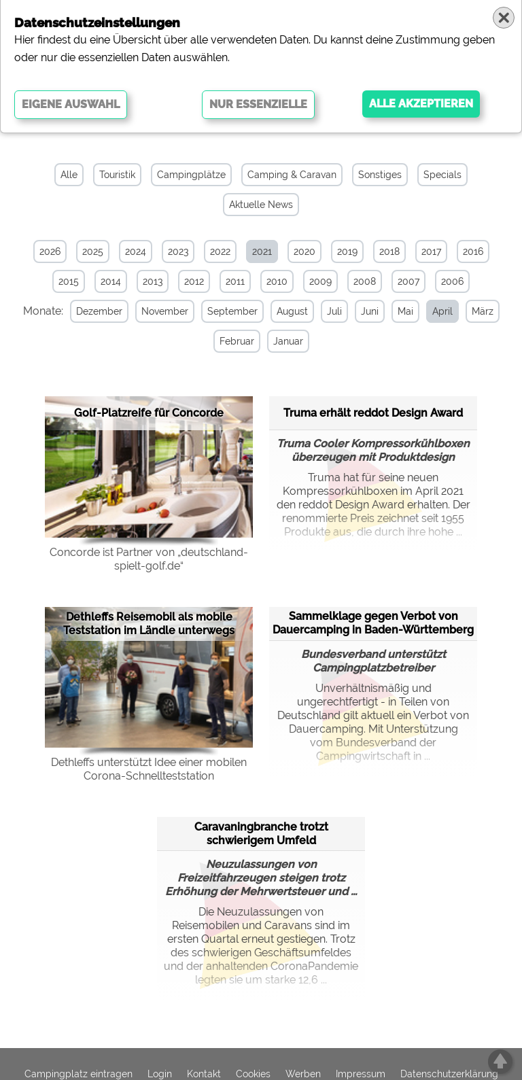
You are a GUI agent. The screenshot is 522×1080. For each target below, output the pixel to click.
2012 (194, 281)
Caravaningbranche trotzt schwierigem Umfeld (261, 833)
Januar (288, 341)
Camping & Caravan (291, 174)
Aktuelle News (261, 204)
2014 (111, 281)
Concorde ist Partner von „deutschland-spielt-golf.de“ (149, 559)
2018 (389, 251)
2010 (277, 281)
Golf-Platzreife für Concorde (149, 412)
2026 (49, 251)
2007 (408, 281)
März (482, 311)
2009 (320, 281)
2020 (304, 251)
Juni (370, 311)
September (232, 311)
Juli (334, 311)
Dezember (99, 311)
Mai (405, 311)
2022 (220, 251)
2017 (431, 251)
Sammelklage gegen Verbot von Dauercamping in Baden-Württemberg (373, 623)
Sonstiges (380, 174)
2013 (152, 281)
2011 (235, 281)
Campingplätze (191, 174)
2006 (452, 281)
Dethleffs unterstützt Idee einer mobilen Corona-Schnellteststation (149, 769)
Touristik (117, 174)
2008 (364, 281)
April (442, 311)
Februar (237, 341)
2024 (135, 251)
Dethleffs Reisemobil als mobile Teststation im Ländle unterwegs (148, 623)
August (292, 311)
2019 (347, 251)
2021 (262, 251)
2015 (68, 281)
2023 (178, 251)
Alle (68, 174)
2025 (92, 251)
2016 (473, 251)
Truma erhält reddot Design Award (373, 412)
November (164, 311)
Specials (442, 174)
